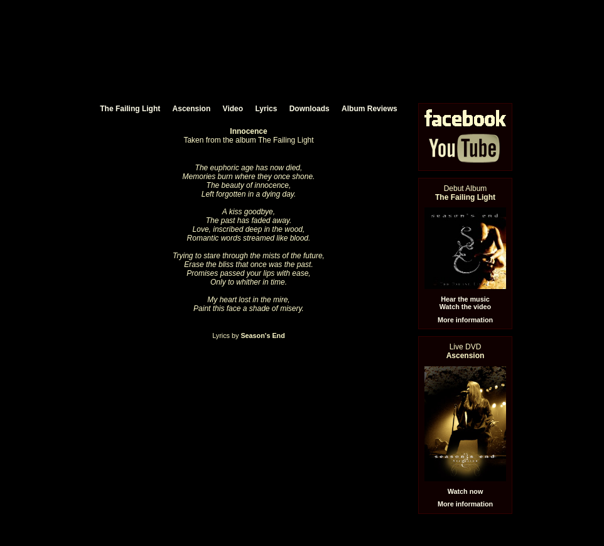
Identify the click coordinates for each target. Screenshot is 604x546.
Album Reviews (369, 108)
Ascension (192, 108)
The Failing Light (130, 108)
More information (465, 320)
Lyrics (266, 108)
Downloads (309, 108)
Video (233, 108)
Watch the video (465, 306)
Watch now (465, 491)
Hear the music (465, 299)
